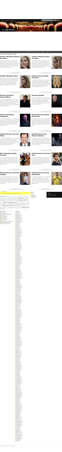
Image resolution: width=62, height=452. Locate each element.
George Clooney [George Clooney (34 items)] (2, 204)
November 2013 (18, 380)
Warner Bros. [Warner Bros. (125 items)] (26, 207)
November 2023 (18, 246)
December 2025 (18, 217)
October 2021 (18, 275)
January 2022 (18, 272)
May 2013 (17, 387)
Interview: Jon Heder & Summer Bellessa (7, 96)
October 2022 (18, 261)
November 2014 (18, 366)
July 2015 (17, 358)
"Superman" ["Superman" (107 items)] (20, 198)
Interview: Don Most (38, 95)
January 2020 (18, 297)
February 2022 (18, 271)
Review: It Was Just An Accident (5, 223)
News (20, 51)
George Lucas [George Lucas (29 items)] (7, 204)
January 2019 (18, 311)
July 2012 (17, 398)
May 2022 (17, 267)
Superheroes (43, 51)
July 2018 (17, 318)
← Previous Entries (3, 191)
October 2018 (18, 315)
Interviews (16, 51)
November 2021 (18, 274)
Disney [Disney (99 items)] (15, 202)
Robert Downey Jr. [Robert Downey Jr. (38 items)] (5, 207)
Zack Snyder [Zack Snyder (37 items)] (2, 208)
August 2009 (18, 439)
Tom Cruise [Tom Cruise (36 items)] (20, 207)
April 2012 (17, 402)
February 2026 (18, 215)
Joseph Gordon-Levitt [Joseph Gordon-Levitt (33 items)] (24, 204)
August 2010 (18, 425)
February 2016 (18, 352)
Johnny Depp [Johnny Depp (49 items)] (18, 204)
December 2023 (18, 245)
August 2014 (18, 369)
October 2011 (18, 409)
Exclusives (8, 51)
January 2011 (18, 419)
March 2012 (18, 403)
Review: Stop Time (3, 217)
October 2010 (18, 423)
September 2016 (18, 344)
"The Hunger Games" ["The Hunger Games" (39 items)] (3, 199)
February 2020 (18, 296)
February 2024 (18, 243)
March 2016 (18, 351)
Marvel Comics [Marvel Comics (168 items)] (8, 206)
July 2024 (17, 237)
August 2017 (18, 331)
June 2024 (17, 238)
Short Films (38, 51)
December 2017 (18, 326)
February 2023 (18, 257)
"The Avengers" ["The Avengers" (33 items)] (26, 198)
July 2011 (17, 412)
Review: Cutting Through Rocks (5, 222)
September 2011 (18, 410)
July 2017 (17, 332)
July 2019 (17, 304)
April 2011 (17, 416)
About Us (7, 20)
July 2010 (17, 426)
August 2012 (18, 397)
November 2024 (18, 232)
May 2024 (17, 239)
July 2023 (17, 251)
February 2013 (18, 390)
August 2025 (18, 222)
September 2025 (18, 221)
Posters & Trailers (28, 51)
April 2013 (17, 388)
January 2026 (18, 216)
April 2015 (17, 361)
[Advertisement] (31, 9)
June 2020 (17, 293)
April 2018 (17, 322)
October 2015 (18, 354)
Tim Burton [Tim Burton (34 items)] (16, 207)
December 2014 (18, 365)
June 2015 (17, 359)
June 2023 (17, 252)
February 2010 (18, 432)
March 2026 (18, 214)
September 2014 (18, 368)
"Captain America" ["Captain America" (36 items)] (9, 196)
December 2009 (18, 434)
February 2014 (18, 376)
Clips (1, 51)
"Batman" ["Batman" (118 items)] (3, 196)
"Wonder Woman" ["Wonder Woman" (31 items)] (12, 199)
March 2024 (18, 242)
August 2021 (18, 278)
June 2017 (17, 333)
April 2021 (17, 282)
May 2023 (17, 253)
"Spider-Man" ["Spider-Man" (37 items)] (10, 198)
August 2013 (18, 383)
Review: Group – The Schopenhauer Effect (7, 221)
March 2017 (18, 337)
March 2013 (18, 389)
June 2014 (17, 372)
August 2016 (18, 345)
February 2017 (18, 338)
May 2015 (17, 360)
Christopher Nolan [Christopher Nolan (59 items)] (22, 200)
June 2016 (17, 347)
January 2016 (18, 353)
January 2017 (18, 339)
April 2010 (17, 430)
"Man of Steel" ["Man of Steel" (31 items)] (5, 198)
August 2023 (18, 250)
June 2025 (17, 224)
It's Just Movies (8, 30)
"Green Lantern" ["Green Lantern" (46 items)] (20, 196)
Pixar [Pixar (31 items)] (1, 207)
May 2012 (17, 401)
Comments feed (34, 196)
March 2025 (18, 228)
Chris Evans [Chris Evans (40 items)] (10, 200)
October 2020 (18, 288)
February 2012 (18, 404)
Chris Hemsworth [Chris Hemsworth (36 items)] (15, 200)
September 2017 (18, 330)
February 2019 (18, 310)
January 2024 (18, 244)
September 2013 (18, 382)
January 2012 (18, 405)
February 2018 (18, 324)
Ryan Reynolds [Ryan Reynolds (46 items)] (11, 207)
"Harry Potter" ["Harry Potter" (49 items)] (26, 196)
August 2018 (18, 317)
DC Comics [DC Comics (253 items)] (8, 202)
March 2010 (18, 431)
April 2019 (17, 308)
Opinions (23, 51)
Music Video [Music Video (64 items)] (16, 205)
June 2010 (17, 427)
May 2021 (17, 281)
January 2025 (18, 230)
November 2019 (18, 300)
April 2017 (17, 336)
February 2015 (18, 362)
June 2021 (17, 280)
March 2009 (18, 440)
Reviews (34, 51)
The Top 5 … (48, 51)
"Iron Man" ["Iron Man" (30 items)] (1, 198)
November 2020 (18, 287)
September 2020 (18, 289)
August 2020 (18, 290)
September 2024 (18, 235)
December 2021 (18, 273)
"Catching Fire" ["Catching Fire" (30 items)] (14, 196)
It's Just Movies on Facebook (52, 194)
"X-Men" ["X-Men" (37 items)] (16, 199)
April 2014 (17, 374)
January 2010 (18, 433)
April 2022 (17, 268)
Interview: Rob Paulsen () (7, 115)
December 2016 (18, 340)
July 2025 (17, 223)
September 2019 (18, 302)
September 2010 (18, 424)
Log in (33, 193)
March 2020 (18, 295)
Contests (4, 51)
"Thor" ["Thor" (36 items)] (8, 199)
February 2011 (18, 418)
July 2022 (17, 265)
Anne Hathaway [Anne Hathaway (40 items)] (21, 199)
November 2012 (18, 394)
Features (13, 51)
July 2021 (17, 279)
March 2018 (18, 323)
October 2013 (18, 381)
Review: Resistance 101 (4, 216)
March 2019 (18, 309)
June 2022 (17, 266)
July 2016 (17, 346)
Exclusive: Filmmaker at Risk (8, 76)
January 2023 (18, 258)
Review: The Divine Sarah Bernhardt (6, 214)
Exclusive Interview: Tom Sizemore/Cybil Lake (39, 135)
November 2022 (18, 260)
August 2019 (18, 303)
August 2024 (18, 236)
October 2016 (18, 343)
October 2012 (18, 395)
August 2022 (18, 264)
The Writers (12, 20)
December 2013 (18, 379)
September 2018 (18, 316)
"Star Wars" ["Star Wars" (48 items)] (15, 198)
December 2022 (18, 259)
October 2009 (18, 437)
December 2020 (18, 286)
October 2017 (18, 329)
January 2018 (18, 325)
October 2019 (18, 301)
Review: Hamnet (3, 215)
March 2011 (18, 417)
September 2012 (18, 396)
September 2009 (18, 438)
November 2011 (18, 408)
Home (2, 20)
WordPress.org (34, 197)
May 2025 (17, 225)
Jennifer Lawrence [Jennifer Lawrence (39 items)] (12, 204)
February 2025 (18, 229)
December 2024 (18, 231)
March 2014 (18, 375)
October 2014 (18, 367)
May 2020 (17, 294)
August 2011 (18, 411)
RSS (60, 20)
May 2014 (17, 373)
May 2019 (17, 307)
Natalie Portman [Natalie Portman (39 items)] (22, 205)
